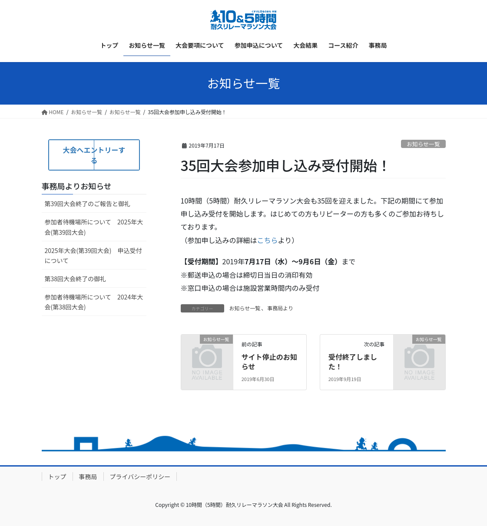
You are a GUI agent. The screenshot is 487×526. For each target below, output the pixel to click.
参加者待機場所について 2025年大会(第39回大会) (94, 226)
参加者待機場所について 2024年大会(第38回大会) (94, 302)
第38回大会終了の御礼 (75, 278)
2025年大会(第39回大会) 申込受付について (93, 255)
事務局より (280, 308)
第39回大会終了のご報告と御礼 (88, 203)
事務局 (88, 476)
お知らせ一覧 (423, 144)
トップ (57, 476)
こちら (267, 240)
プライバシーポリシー (140, 476)
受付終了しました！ (352, 361)
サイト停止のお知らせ (269, 361)
